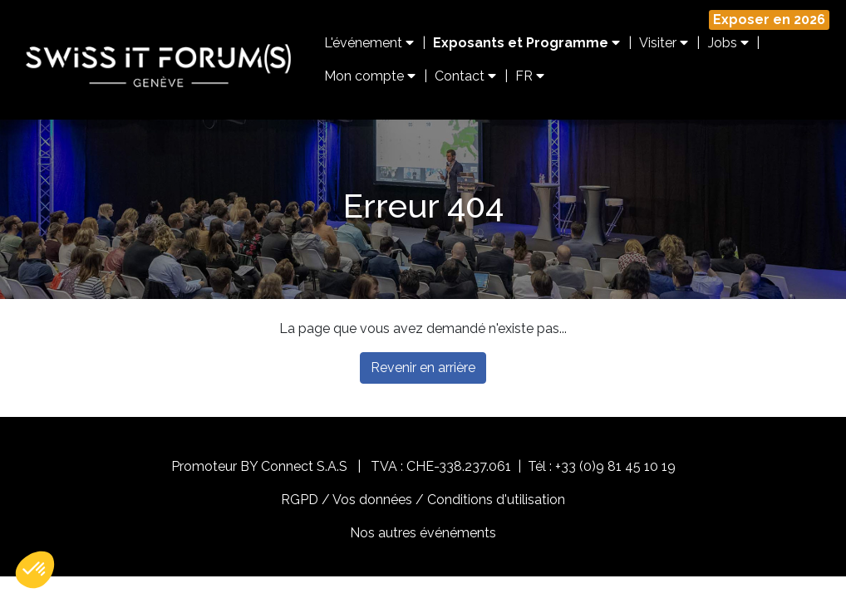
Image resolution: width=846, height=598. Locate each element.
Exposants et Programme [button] (526, 43)
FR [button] (529, 76)
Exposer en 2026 (769, 19)
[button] (35, 570)
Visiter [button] (663, 43)
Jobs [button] (728, 43)
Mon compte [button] (370, 76)
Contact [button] (465, 76)
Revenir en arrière (423, 367)
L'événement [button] (369, 43)
